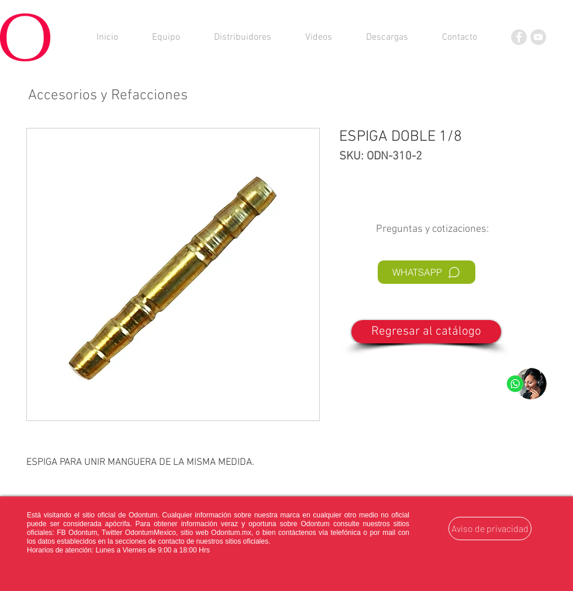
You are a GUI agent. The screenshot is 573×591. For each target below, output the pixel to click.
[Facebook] (519, 37)
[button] (387, 37)
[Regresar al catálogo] (426, 331)
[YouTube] (538, 37)
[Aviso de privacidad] (489, 528)
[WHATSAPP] (426, 272)
